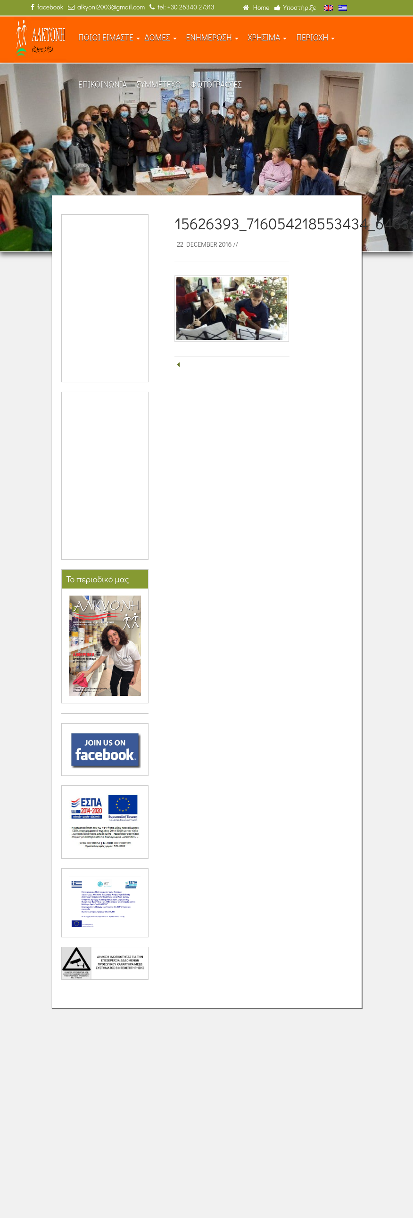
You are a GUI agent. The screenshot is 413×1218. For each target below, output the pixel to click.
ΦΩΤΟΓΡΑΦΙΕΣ (216, 84)
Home (256, 7)
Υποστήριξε (295, 7)
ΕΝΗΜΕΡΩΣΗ (212, 37)
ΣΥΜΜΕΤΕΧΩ (159, 84)
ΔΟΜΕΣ (161, 37)
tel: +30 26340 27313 (181, 6)
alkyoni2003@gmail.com (106, 6)
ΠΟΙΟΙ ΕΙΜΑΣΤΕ (109, 37)
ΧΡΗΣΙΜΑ (267, 37)
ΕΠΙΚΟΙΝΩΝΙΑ (102, 84)
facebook (47, 6)
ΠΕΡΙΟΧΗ (315, 37)
